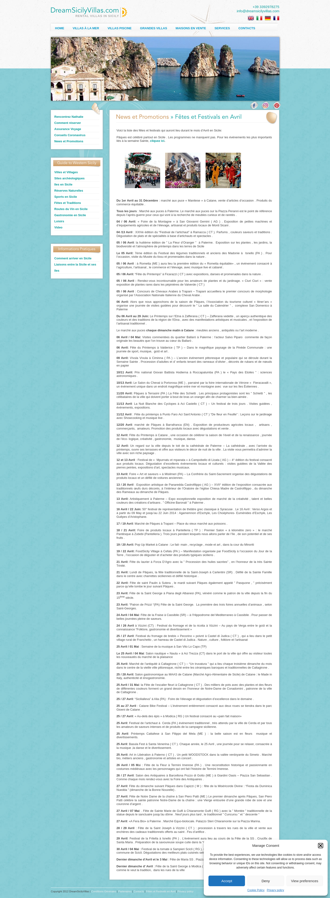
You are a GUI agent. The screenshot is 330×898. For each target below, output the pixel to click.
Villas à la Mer (86, 28)
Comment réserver (67, 123)
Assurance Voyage (67, 129)
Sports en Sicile (65, 196)
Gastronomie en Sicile (70, 215)
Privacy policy (275, 890)
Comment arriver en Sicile (73, 258)
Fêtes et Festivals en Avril (160, 891)
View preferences (304, 881)
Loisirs (59, 221)
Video (58, 227)
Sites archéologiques (69, 178)
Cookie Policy (256, 890)
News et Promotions (68, 141)
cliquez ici (157, 141)
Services (222, 28)
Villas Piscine (120, 28)
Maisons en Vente (190, 28)
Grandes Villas (153, 28)
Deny (265, 881)
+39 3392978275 (266, 7)
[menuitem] (251, 18)
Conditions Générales (103, 891)
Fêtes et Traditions (67, 203)
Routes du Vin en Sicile (71, 209)
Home (59, 28)
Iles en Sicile (63, 184)
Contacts (246, 28)
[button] (320, 845)
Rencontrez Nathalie (68, 116)
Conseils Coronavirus (70, 135)
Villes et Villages (66, 172)
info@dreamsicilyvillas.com (258, 11)
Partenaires (124, 891)
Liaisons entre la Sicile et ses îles (75, 267)
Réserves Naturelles (68, 190)
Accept (226, 881)
